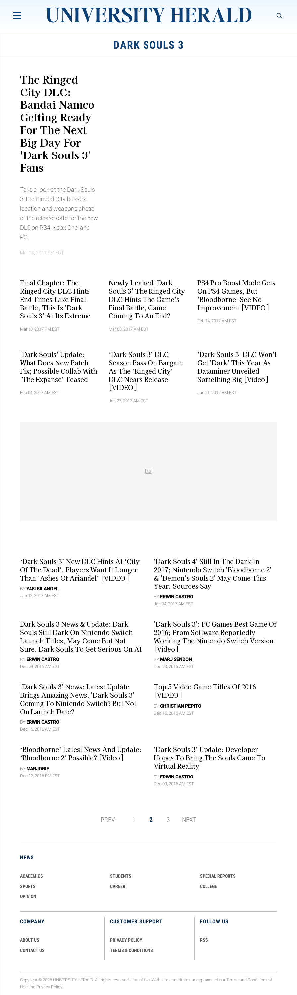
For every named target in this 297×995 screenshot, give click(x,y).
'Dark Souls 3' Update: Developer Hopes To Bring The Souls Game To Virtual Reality (209, 758)
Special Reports (218, 876)
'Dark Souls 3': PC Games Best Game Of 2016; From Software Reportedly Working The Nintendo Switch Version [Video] (215, 636)
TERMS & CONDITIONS (131, 950)
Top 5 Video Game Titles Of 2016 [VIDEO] (205, 691)
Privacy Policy (49, 986)
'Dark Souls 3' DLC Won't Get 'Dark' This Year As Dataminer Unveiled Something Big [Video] (237, 367)
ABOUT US (29, 940)
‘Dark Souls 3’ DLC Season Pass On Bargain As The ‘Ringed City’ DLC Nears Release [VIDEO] (146, 371)
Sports (28, 886)
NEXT (189, 820)
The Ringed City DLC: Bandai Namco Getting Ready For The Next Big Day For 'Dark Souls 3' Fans (57, 123)
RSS (204, 940)
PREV (108, 820)
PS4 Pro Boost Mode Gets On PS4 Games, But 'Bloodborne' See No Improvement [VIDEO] (236, 295)
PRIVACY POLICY (126, 940)
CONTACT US (32, 950)
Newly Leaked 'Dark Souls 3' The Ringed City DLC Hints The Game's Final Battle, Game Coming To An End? (147, 299)
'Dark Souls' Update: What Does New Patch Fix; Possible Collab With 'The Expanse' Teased (58, 367)
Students (120, 876)
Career (117, 886)
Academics (31, 876)
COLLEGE (208, 886)
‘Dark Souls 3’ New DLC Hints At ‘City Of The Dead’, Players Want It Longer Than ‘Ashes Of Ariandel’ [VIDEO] (80, 570)
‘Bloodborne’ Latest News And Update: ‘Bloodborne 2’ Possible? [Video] (81, 753)
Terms (232, 979)
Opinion (28, 896)
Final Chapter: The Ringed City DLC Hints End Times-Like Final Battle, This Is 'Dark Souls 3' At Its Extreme (55, 299)
